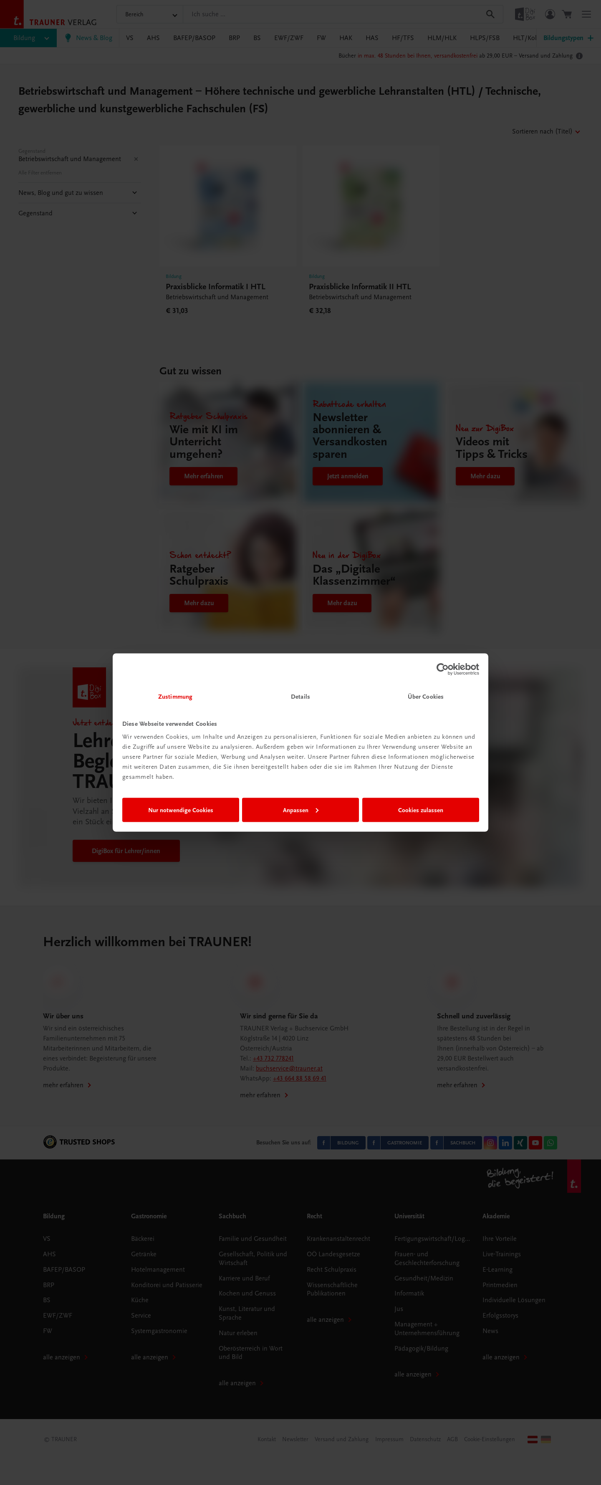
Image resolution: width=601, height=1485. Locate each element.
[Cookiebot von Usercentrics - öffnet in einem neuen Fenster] (442, 669)
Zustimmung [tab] (175, 696)
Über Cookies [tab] (426, 696)
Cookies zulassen (420, 809)
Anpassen (300, 809)
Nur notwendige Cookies (180, 809)
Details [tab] (300, 696)
